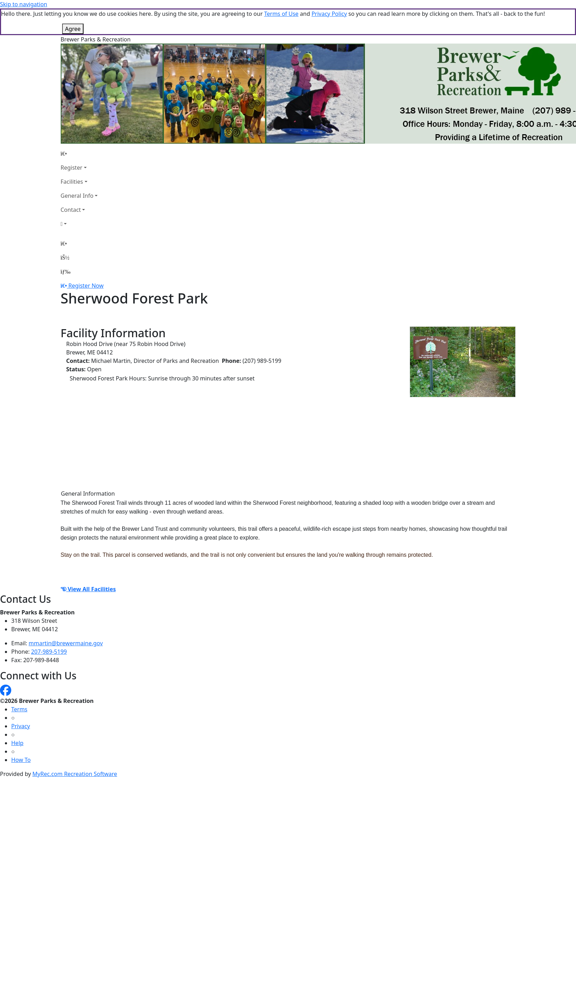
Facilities (72, 181)
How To (21, 760)
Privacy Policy (329, 14)
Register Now (86, 285)
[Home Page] (79, 153)
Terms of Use (281, 14)
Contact (71, 210)
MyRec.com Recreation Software (74, 774)
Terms (19, 709)
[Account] (79, 224)
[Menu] (66, 272)
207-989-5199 (49, 651)
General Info (77, 196)
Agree (72, 29)
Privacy (20, 726)
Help (17, 743)
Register (71, 167)
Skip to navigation (23, 4)
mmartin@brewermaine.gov (66, 643)
